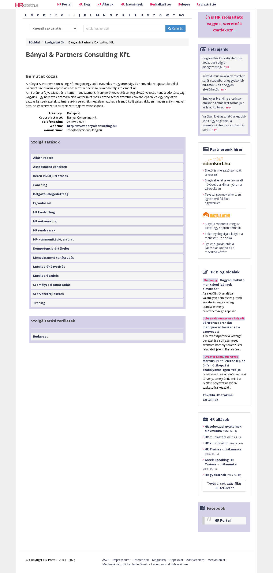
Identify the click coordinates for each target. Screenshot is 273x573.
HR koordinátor (224, 443)
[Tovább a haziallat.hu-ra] (224, 215)
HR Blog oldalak (224, 271)
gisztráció (206, 4)
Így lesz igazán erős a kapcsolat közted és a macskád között (219, 248)
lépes (184, 4)
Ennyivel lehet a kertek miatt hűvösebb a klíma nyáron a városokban (223, 184)
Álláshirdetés (43, 158)
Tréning (39, 303)
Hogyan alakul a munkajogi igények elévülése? (223, 284)
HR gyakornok (223, 475)
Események (132, 4)
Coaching (40, 185)
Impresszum (121, 560)
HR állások (219, 419)
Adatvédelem (195, 560)
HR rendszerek (44, 230)
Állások (105, 4)
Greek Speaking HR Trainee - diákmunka (220, 464)
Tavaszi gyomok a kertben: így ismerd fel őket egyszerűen (222, 198)
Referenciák (141, 560)
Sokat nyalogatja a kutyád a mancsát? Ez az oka (223, 236)
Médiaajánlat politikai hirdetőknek (125, 564)
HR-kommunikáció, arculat (53, 239)
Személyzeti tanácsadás (52, 285)
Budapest (40, 336)
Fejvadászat (42, 203)
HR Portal (223, 520)
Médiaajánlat (216, 560)
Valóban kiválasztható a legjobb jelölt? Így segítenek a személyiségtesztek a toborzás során (224, 123)
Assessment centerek (50, 167)
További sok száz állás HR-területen (224, 485)
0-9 (181, 15)
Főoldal (34, 42)
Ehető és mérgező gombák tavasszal (222, 172)
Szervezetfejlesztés (48, 294)
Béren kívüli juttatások (50, 176)
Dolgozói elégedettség (50, 194)
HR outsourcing (45, 221)
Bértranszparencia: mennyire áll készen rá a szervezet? (221, 327)
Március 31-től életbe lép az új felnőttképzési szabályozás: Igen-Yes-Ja (224, 365)
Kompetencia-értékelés (51, 248)
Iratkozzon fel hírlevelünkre (169, 564)
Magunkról (159, 560)
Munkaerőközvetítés (49, 267)
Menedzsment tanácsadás (53, 257)
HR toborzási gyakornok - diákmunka (224, 428)
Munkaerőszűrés (46, 276)
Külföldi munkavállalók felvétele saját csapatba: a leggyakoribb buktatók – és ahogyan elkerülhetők (223, 82)
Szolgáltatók (54, 42)
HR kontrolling (44, 212)
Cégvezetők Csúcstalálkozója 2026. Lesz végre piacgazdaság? (222, 62)
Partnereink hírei (226, 149)
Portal (64, 4)
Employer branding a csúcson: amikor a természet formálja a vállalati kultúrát (223, 102)
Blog (84, 4)
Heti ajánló (217, 49)
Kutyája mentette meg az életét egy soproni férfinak (222, 226)
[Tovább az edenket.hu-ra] (224, 161)
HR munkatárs (223, 437)
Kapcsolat (176, 560)
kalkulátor (160, 4)
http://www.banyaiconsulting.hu (92, 126)
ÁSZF (105, 560)
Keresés (175, 28)
